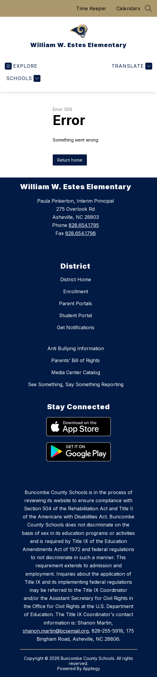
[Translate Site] (131, 66)
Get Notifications (75, 327)
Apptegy (91, 668)
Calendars (128, 8)
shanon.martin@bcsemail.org (56, 631)
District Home (75, 279)
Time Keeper (91, 8)
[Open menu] (21, 66)
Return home (69, 160)
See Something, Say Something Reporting (75, 384)
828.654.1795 (84, 225)
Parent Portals (75, 303)
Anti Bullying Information (75, 348)
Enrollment (75, 291)
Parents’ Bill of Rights (75, 360)
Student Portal (75, 315)
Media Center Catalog (75, 372)
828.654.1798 (80, 233)
